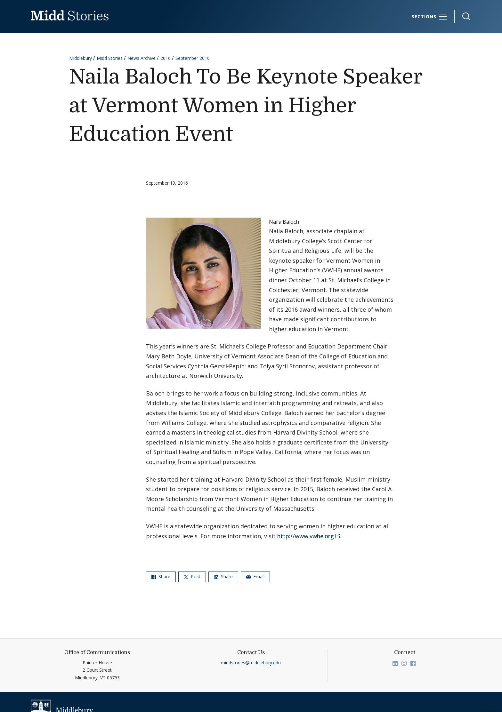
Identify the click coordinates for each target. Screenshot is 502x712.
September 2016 (192, 58)
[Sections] (429, 16)
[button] (463, 16)
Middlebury (80, 58)
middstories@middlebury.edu (251, 663)
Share (160, 576)
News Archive (141, 58)
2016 (165, 58)
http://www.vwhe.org (305, 536)
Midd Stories (110, 58)
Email (255, 576)
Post (192, 576)
